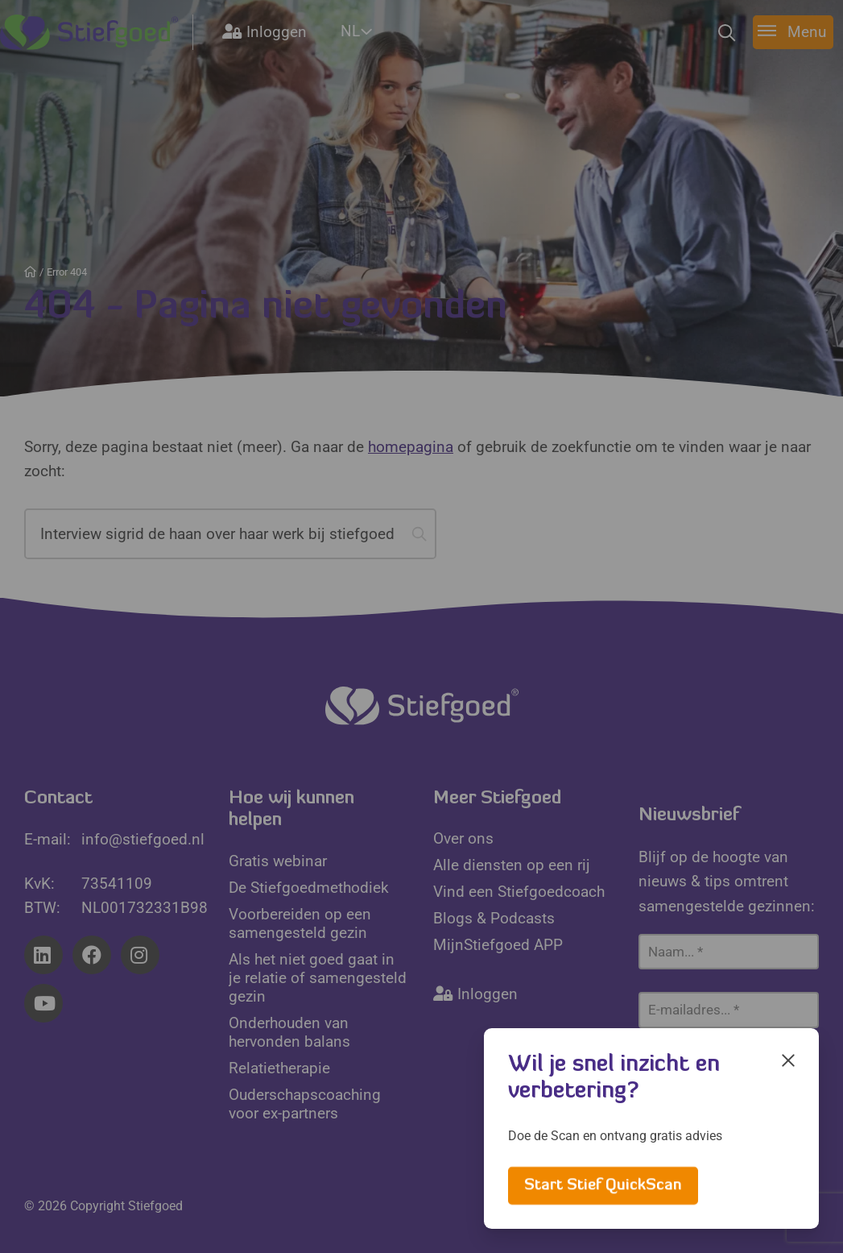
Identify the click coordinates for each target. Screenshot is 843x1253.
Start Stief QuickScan (603, 1185)
